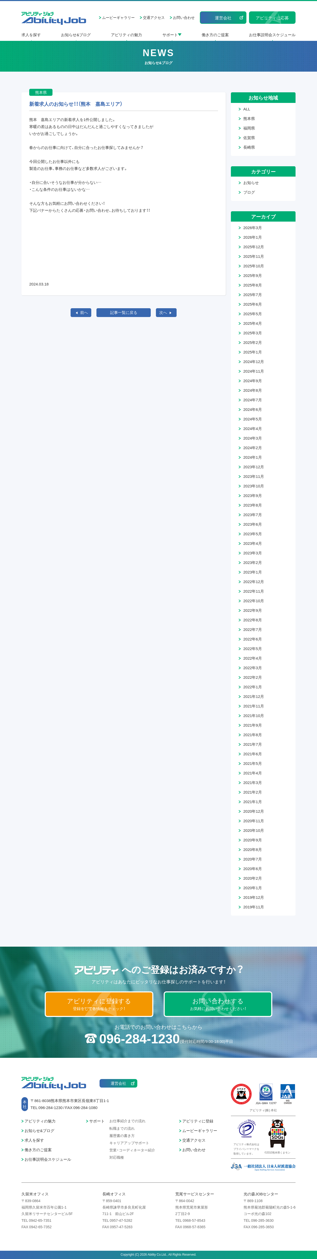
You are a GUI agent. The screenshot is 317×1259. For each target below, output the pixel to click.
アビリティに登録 (197, 1121)
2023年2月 (252, 562)
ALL (246, 109)
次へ (163, 312)
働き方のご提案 (215, 34)
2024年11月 (253, 371)
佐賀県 (249, 137)
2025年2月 (252, 342)
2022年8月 (252, 620)
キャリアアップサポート (129, 1142)
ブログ (249, 192)
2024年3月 (252, 438)
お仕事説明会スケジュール (272, 34)
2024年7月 (252, 400)
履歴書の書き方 (122, 1135)
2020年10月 (253, 830)
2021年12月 (253, 696)
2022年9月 (252, 610)
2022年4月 (252, 658)
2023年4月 (252, 543)
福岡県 (249, 128)
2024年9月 (252, 380)
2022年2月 (252, 677)
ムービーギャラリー (118, 17)
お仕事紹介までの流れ (127, 1120)
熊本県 (249, 118)
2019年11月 (253, 907)
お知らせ (251, 182)
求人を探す (31, 34)
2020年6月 (252, 868)
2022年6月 (252, 639)
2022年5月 (252, 648)
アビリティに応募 (272, 17)
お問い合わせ (184, 17)
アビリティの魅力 (126, 34)
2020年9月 (252, 840)
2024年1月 (252, 457)
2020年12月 (253, 811)
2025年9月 (252, 275)
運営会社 (223, 17)
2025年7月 (252, 294)
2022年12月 (253, 581)
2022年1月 (252, 687)
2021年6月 (252, 754)
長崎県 (249, 147)
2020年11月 (253, 821)
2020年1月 (252, 888)
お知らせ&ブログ (76, 34)
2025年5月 (252, 313)
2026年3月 (252, 227)
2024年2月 (252, 447)
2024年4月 (252, 428)
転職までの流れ (122, 1128)
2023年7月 (252, 514)
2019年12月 (253, 897)
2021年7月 (252, 744)
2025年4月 (252, 323)
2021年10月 (253, 715)
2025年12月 (253, 247)
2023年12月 (253, 467)
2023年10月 (253, 486)
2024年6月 (252, 409)
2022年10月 (253, 601)
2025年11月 (253, 256)
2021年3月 (252, 782)
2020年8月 (252, 849)
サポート (170, 34)
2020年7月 (252, 859)
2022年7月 (252, 629)
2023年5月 (252, 534)
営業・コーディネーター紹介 (132, 1149)
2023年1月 (252, 572)
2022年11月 (253, 591)
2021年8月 (252, 734)
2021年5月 (252, 763)
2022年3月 (252, 667)
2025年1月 (252, 352)
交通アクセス (154, 17)
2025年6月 (252, 304)
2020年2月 (252, 878)
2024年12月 (253, 361)
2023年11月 (253, 476)
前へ (84, 312)
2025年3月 (252, 333)
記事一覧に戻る (123, 312)
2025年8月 (252, 285)
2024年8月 (252, 390)
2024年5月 (252, 419)
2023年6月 (252, 524)
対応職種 (116, 1157)
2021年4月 (252, 773)
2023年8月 (252, 505)
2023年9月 (252, 495)
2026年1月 (252, 237)
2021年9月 (252, 725)
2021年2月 (252, 792)
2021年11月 (253, 706)
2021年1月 (252, 801)
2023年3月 (252, 553)
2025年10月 (253, 266)
